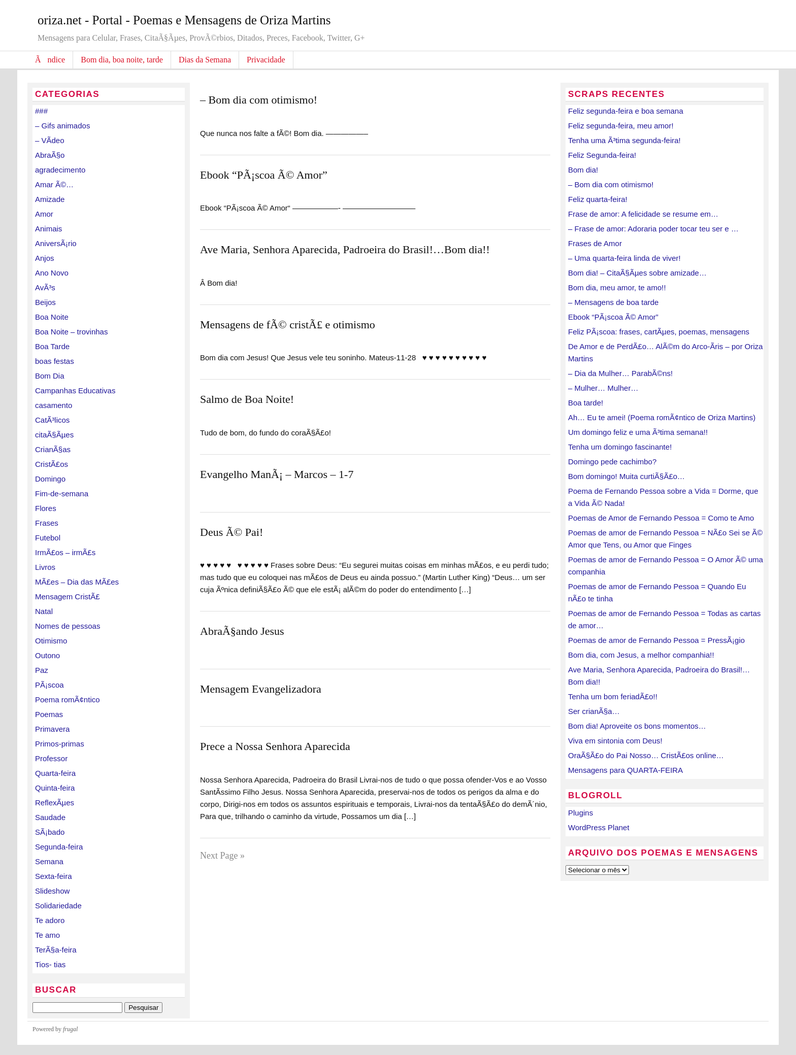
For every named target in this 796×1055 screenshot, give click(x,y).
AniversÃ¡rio (56, 243)
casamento (53, 405)
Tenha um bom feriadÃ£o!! (612, 696)
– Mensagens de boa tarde (613, 302)
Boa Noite (52, 317)
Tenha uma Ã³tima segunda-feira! (624, 140)
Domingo (50, 478)
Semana (49, 861)
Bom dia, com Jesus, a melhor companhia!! (641, 655)
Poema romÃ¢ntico (67, 699)
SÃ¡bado (49, 832)
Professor (51, 758)
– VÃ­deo (49, 140)
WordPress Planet (598, 827)
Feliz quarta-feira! (597, 199)
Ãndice (50, 59)
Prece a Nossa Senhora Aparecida (275, 746)
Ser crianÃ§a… (594, 711)
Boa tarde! (585, 402)
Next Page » (222, 855)
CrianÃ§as (53, 449)
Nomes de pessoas (67, 626)
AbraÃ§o (49, 155)
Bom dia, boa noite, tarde (122, 59)
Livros (45, 567)
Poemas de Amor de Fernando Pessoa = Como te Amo (661, 518)
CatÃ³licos (52, 420)
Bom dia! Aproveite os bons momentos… (637, 726)
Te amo (47, 935)
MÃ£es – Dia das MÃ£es (77, 581)
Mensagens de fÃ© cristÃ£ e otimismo (287, 324)
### (41, 111)
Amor (44, 214)
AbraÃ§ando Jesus (242, 631)
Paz (41, 670)
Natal (44, 611)
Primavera (52, 729)
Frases (46, 523)
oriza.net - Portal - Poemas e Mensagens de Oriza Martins (184, 20)
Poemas (49, 714)
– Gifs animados (62, 125)
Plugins (580, 812)
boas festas (54, 361)
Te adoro (49, 920)
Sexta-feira (53, 876)
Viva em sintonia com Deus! (615, 740)
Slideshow (52, 891)
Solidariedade (58, 905)
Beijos (45, 302)
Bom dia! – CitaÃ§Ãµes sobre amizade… (637, 272)
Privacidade (266, 59)
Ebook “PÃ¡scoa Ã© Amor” (263, 174)
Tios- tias (50, 964)
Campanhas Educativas (75, 390)
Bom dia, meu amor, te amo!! (617, 287)
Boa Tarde (52, 346)
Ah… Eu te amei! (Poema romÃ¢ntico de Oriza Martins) (661, 417)
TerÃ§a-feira (56, 949)
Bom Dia (49, 375)
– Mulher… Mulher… (603, 388)
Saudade (50, 817)
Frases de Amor (595, 243)
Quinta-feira (55, 788)
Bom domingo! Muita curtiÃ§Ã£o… (626, 476)
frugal (70, 1029)
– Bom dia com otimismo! (258, 99)
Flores (45, 508)
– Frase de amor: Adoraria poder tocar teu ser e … (653, 228)
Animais (48, 228)
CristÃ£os (51, 464)
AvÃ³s (45, 287)
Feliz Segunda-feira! (602, 155)
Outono (47, 655)
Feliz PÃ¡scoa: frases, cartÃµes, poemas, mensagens (658, 331)
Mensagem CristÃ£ (67, 596)
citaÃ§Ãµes (54, 434)
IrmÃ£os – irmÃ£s (65, 552)
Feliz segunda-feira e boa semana (625, 111)
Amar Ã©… (54, 184)
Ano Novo (52, 272)
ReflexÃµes (54, 802)
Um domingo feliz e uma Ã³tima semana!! (638, 432)
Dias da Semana (205, 59)
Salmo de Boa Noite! (247, 399)
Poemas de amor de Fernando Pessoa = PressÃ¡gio (656, 640)
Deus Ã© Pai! (231, 532)
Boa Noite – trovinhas (71, 331)
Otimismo (51, 640)
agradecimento (60, 169)
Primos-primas (59, 743)
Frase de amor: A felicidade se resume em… (643, 214)
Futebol (47, 537)
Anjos (44, 258)
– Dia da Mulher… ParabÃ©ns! (620, 373)
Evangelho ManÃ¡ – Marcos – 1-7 (276, 474)
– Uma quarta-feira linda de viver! (624, 258)
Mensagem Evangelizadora (260, 689)
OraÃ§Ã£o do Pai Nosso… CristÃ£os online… (646, 755)
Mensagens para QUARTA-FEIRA (625, 770)
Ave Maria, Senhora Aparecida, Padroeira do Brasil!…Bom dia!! (345, 249)
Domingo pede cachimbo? (612, 461)
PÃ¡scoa (49, 684)
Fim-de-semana (61, 493)
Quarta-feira (55, 773)
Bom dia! (583, 169)
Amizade (49, 199)
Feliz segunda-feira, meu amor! (621, 125)
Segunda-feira (59, 846)
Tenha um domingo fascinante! (620, 447)
